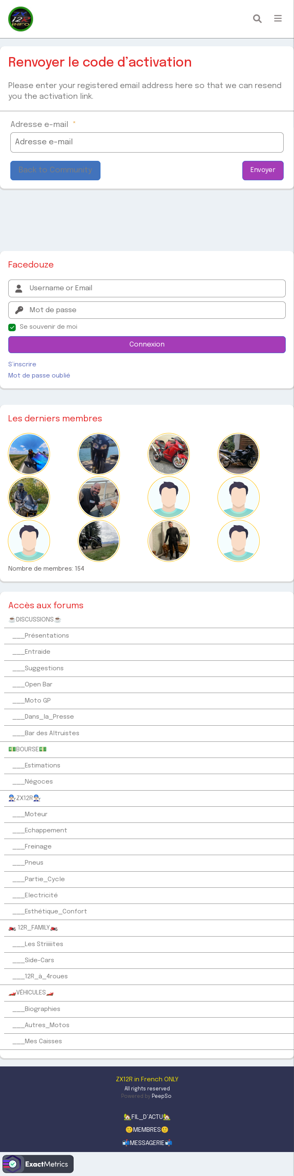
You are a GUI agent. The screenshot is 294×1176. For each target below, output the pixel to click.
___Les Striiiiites (37, 944)
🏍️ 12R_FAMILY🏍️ (33, 928)
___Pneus (27, 863)
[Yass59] (29, 454)
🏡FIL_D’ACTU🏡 (147, 1117)
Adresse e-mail (43, 125)
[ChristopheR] (238, 541)
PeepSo (162, 1096)
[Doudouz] (29, 541)
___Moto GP (31, 701)
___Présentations (40, 636)
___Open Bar (32, 684)
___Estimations (36, 765)
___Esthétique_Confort (49, 911)
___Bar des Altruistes (45, 733)
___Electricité (35, 895)
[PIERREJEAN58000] (168, 454)
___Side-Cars (33, 960)
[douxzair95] (238, 454)
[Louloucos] (99, 497)
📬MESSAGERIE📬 (147, 1143)
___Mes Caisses (37, 1041)
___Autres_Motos (40, 1025)
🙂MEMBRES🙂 (147, 1130)
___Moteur (30, 814)
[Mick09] (99, 541)
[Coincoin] (168, 497)
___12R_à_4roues (40, 976)
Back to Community (55, 170)
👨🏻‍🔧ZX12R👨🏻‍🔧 (24, 798)
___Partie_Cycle (38, 879)
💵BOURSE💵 (27, 749)
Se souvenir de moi (48, 327)
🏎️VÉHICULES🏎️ (31, 993)
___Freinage (32, 847)
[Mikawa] (99, 454)
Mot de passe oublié (39, 376)
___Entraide (31, 652)
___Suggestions (38, 668)
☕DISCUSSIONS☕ (35, 620)
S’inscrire (22, 364)
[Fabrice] (168, 541)
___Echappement (39, 830)
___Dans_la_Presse (43, 717)
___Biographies (36, 1009)
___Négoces (32, 782)
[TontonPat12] (238, 497)
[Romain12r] (29, 497)
